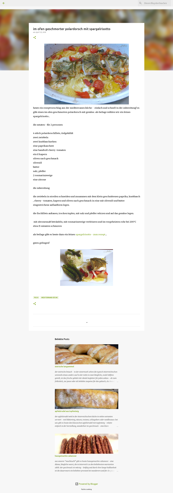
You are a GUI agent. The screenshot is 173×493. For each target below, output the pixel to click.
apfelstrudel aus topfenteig (67, 411)
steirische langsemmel (64, 366)
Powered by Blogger (86, 484)
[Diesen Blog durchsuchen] (157, 3)
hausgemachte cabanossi (65, 456)
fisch (36, 297)
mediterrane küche (49, 297)
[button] (34, 37)
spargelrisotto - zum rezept (90, 234)
